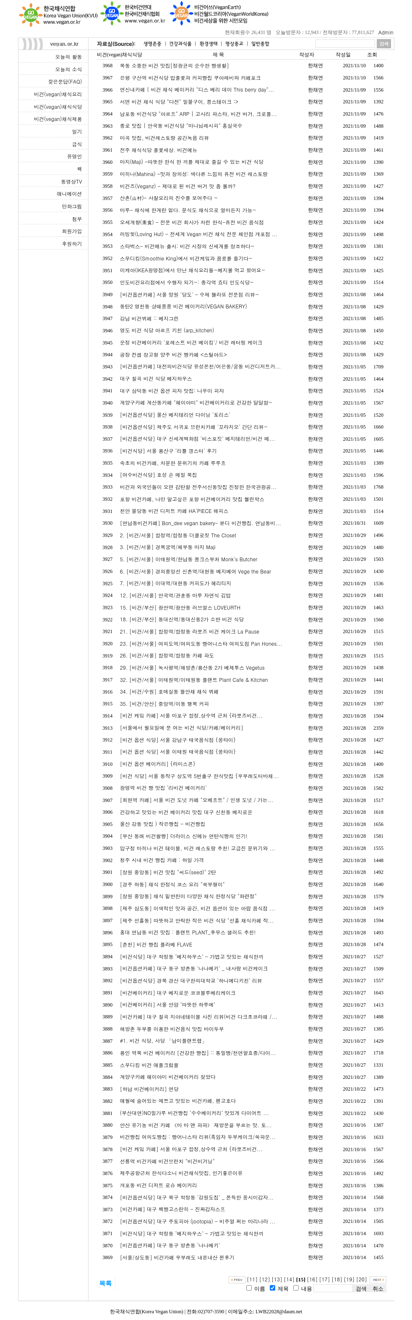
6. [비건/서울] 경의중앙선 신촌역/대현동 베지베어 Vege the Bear (195, 571)
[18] (336, 1279)
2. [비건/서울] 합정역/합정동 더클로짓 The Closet (178, 535)
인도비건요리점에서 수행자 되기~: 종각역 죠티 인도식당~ (187, 282)
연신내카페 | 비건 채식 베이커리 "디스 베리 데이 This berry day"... (197, 89)
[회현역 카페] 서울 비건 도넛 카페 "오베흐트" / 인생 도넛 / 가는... (197, 799)
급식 (77, 143)
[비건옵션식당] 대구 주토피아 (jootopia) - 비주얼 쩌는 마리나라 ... (198, 1221)
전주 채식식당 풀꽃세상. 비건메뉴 (159, 149)
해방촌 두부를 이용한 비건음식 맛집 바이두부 (172, 1028)
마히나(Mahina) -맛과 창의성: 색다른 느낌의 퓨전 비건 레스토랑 (194, 173)
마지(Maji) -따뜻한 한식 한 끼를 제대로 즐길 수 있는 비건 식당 (191, 161)
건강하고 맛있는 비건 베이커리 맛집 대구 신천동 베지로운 (186, 811)
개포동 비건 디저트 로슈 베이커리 (158, 1185)
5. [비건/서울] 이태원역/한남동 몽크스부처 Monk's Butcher (189, 559)
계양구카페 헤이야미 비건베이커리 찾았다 (168, 1076)
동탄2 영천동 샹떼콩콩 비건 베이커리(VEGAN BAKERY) (183, 306)
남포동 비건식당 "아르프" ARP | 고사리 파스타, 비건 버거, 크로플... (198, 113)
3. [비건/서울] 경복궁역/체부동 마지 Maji (168, 546)
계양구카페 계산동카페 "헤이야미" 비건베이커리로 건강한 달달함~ (196, 402)
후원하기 (72, 243)
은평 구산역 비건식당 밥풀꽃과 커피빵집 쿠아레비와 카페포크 (190, 77)
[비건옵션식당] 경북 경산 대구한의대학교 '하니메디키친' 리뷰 (191, 980)
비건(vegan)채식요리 (58, 93)
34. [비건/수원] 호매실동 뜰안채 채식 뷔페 (169, 691)
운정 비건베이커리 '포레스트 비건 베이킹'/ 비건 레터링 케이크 (191, 342)
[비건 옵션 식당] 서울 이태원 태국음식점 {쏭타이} (178, 751)
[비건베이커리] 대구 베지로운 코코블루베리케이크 (178, 992)
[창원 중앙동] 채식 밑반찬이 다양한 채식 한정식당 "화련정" (188, 895)
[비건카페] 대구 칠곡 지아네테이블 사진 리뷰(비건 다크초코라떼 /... (198, 1016)
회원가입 (72, 230)
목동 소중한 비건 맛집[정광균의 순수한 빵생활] (174, 65)
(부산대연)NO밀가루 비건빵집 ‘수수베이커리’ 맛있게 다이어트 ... (194, 1112)
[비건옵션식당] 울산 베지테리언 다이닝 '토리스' (175, 414)
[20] (361, 1279)
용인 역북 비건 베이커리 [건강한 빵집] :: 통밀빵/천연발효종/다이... (198, 1052)
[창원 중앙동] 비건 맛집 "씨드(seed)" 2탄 (168, 872)
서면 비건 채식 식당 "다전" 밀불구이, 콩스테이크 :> (179, 101)
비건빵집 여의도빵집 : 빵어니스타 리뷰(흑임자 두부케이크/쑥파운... (198, 1136)
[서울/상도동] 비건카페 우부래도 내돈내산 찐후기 (177, 1257)
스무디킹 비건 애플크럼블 (149, 1064)
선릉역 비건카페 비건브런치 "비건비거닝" (167, 1161)
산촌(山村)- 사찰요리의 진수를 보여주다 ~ (169, 197)
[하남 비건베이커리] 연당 (149, 1088)
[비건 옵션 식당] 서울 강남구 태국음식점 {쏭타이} (178, 739)
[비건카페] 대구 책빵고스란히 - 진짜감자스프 (172, 1208)
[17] (324, 1279)
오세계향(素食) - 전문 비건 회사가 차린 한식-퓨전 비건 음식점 (192, 222)
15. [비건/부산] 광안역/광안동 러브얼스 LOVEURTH (180, 607)
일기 (77, 131)
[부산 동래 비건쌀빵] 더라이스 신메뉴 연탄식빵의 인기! (184, 835)
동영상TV (71, 181)
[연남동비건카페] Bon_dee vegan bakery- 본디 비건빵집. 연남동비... (200, 522)
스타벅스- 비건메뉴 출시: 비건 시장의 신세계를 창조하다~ (187, 246)
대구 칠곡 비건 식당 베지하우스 (156, 378)
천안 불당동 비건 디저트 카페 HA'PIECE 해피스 (174, 510)
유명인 (74, 156)
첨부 (77, 218)
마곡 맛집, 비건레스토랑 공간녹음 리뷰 (164, 137)
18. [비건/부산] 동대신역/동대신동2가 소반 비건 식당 (182, 619)
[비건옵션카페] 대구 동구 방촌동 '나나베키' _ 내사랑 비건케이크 (194, 968)
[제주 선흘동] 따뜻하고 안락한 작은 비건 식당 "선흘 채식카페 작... (197, 920)
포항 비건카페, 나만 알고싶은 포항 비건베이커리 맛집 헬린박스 (192, 498)
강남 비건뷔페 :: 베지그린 (149, 318)
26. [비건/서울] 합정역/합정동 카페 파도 (167, 655)
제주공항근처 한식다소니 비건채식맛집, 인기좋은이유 (181, 1172)
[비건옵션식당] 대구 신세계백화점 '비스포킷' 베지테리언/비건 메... (197, 438)
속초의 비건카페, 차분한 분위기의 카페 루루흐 (173, 462)
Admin (386, 32)
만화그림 (72, 206)
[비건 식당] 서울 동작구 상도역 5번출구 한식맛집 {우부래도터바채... (199, 775)
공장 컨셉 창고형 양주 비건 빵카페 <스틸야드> (173, 354)
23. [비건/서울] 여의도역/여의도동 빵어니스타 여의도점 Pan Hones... (201, 643)
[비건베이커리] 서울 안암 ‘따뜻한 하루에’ (167, 1004)
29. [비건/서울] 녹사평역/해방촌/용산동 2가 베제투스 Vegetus (192, 667)
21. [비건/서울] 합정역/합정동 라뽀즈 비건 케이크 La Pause (189, 631)
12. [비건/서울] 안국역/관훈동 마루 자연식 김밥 (175, 595)
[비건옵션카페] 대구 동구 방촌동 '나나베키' (170, 1245)
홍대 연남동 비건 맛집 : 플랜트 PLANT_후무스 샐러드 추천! (188, 932)
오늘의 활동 (68, 56)
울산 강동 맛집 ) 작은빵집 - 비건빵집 (163, 823)
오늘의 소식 (68, 69)
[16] (312, 1279)
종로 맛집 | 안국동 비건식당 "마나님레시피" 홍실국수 (181, 125)
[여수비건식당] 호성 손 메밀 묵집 (158, 474)
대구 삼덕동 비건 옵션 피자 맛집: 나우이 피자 (172, 390)
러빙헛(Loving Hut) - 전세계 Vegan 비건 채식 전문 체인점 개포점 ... (199, 233)
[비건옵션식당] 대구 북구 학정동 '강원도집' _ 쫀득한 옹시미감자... (197, 1197)
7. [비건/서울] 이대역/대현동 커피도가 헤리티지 (176, 582)
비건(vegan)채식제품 (58, 118)
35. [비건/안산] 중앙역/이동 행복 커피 (164, 703)
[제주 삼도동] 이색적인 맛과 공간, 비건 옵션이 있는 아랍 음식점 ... (197, 908)
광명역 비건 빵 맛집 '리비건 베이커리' (163, 787)
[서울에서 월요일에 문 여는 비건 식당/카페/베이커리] (181, 727)
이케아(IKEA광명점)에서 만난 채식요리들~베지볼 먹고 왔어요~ (193, 269)
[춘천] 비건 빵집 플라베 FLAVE (156, 944)
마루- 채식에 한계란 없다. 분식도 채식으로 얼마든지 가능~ (188, 209)
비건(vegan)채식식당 (58, 106)
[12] (264, 1279)
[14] (289, 1279)
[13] (276, 1279)
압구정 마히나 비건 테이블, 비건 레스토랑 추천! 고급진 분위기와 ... (197, 848)
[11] (252, 1279)
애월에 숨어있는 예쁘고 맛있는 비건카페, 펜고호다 (178, 1100)
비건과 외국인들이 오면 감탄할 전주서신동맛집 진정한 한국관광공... (198, 486)
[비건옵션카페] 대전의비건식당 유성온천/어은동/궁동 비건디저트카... (200, 366)
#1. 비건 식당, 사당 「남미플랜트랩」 (163, 1040)
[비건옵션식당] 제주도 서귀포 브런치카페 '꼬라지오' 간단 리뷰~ (194, 426)
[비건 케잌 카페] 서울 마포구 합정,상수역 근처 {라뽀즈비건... (191, 715)
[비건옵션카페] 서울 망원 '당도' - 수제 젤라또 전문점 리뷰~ (189, 294)
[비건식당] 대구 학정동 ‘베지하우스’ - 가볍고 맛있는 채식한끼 (191, 956)
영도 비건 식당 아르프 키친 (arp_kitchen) (167, 330)
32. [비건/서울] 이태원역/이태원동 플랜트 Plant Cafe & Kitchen (194, 679)
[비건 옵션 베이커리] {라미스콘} (158, 763)
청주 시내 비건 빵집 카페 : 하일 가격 (162, 859)
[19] (349, 1279)
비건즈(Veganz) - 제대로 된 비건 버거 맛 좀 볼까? (178, 185)
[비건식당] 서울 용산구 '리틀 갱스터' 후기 (168, 450)
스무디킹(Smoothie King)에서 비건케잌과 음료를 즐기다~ (186, 258)
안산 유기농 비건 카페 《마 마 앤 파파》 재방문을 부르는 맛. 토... (196, 1124)
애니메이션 (69, 193)
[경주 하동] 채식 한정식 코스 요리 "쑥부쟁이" (172, 884)
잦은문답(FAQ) (65, 81)
